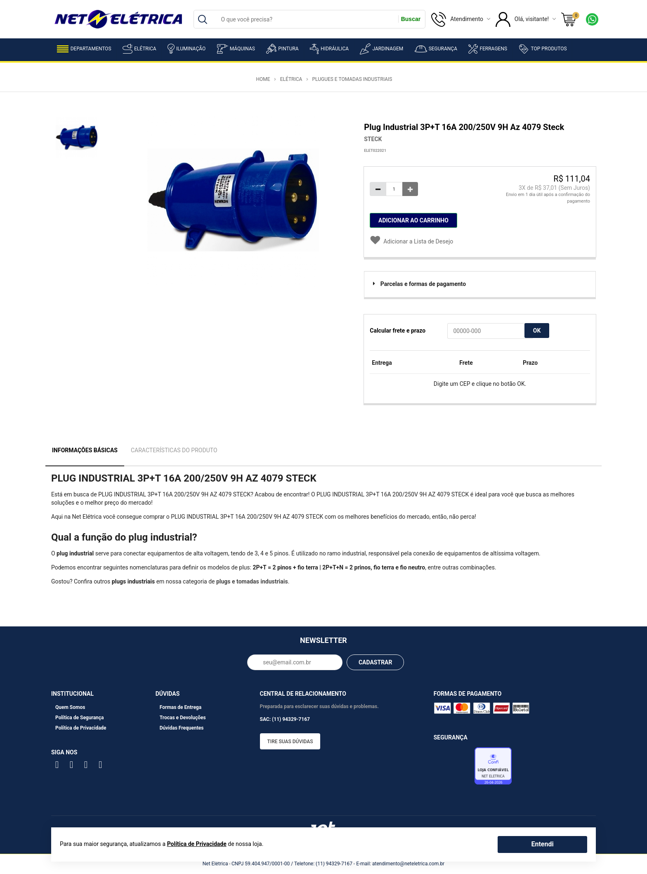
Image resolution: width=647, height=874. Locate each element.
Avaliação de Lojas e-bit (453, 768)
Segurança (436, 48)
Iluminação (186, 49)
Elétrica (139, 49)
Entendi (542, 844)
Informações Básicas (85, 450)
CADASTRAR (375, 662)
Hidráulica (329, 49)
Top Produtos (542, 48)
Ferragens (487, 49)
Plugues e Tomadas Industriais (352, 79)
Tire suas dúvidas (290, 741)
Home (263, 79)
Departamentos (84, 49)
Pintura (282, 49)
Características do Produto (174, 450)
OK (537, 330)
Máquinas (236, 49)
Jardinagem (381, 48)
